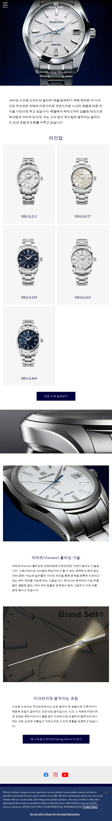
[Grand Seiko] (56, 5)
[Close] (106, 792)
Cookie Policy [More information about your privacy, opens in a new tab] (90, 806)
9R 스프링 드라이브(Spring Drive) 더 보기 (56, 739)
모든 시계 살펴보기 (56, 396)
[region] (56, 804)
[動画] (56, 43)
